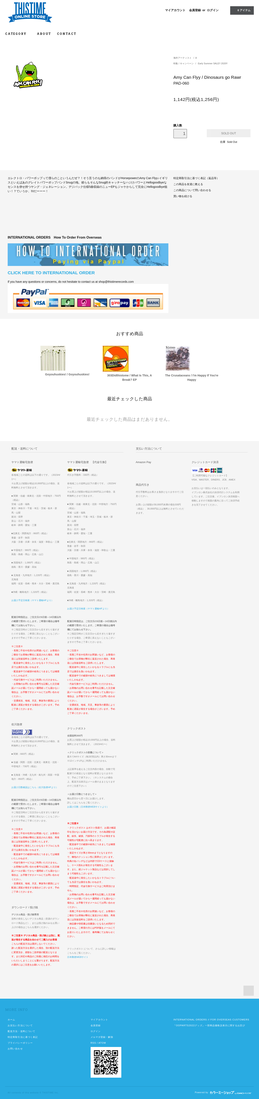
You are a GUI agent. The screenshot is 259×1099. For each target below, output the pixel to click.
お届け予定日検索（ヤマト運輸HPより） (32, 600)
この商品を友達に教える (188, 184)
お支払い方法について (20, 1025)
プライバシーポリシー (20, 1043)
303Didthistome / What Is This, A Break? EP (129, 377)
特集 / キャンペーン (183, 63)
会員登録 (195, 10)
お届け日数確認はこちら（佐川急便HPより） (34, 787)
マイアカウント (175, 10)
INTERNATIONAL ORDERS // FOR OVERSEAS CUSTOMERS (211, 1019)
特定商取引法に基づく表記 (23, 1037)
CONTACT (67, 34)
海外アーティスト (182, 58)
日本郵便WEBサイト (77, 957)
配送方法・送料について (21, 1031)
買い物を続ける (182, 196)
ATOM (102, 1043)
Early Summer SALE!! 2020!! (212, 63)
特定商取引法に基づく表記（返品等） (196, 178)
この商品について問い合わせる (192, 190)
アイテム (242, 10)
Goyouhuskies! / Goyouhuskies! (67, 374)
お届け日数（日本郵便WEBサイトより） (88, 806)
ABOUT (44, 34)
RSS (93, 1043)
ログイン (213, 10)
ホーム (11, 1019)
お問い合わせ (15, 1048)
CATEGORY (18, 34)
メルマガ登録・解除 (102, 1037)
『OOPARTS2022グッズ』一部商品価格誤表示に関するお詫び (209, 1025)
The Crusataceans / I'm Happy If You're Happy (191, 377)
